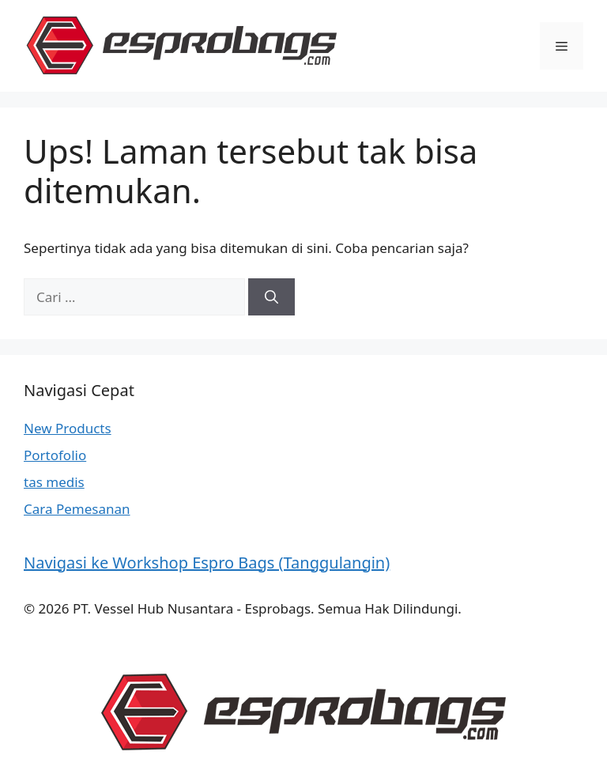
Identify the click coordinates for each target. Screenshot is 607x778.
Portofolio (55, 455)
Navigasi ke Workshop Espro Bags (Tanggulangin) (207, 562)
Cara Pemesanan (77, 509)
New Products (67, 428)
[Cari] (271, 297)
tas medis (54, 482)
